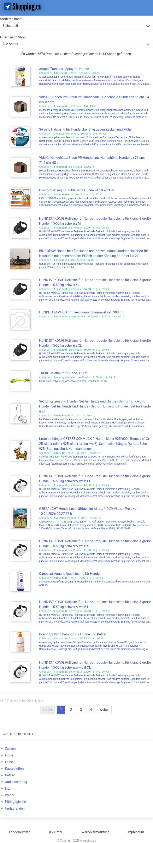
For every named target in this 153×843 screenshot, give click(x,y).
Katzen (10, 775)
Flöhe (9, 755)
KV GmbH (56, 832)
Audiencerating (16, 782)
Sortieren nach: (11, 19)
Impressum (135, 832)
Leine (9, 762)
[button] (146, 6)
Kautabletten (14, 769)
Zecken (10, 749)
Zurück (47, 710)
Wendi (9, 795)
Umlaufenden (15, 808)
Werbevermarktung (96, 832)
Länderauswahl (20, 832)
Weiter (104, 710)
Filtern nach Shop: (13, 37)
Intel (8, 788)
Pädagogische (15, 802)
